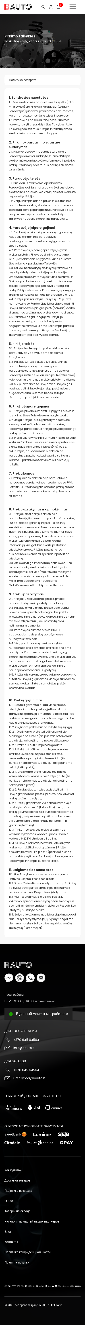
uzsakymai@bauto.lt (29, 1078)
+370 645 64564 (26, 1040)
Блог (7, 1231)
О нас (8, 1201)
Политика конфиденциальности (27, 1252)
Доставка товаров (17, 1180)
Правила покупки (16, 1262)
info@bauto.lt (24, 1048)
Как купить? (12, 1170)
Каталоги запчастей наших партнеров (31, 1221)
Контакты (11, 1242)
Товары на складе (17, 1211)
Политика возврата (23, 80)
